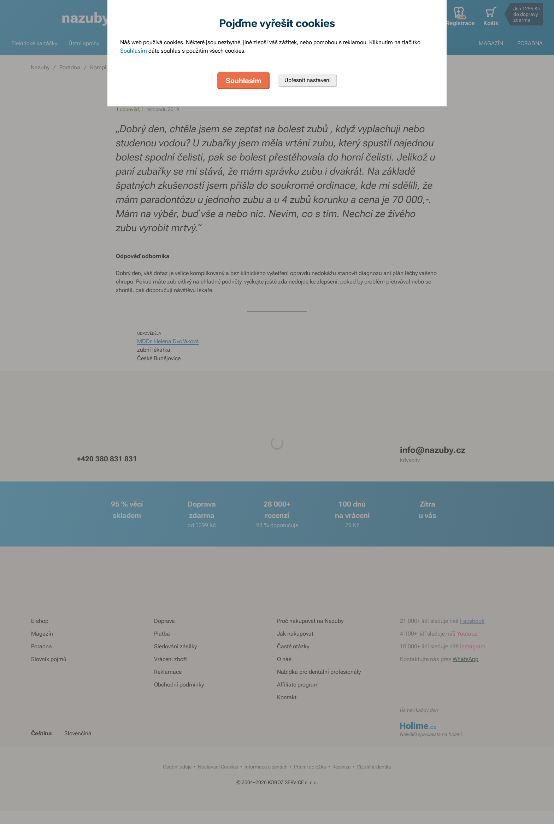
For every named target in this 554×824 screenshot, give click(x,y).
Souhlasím (133, 50)
